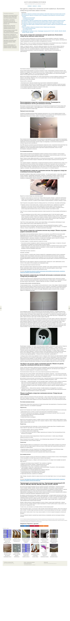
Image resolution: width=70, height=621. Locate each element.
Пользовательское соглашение (31, 562)
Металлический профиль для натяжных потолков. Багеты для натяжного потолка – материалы (10, 46)
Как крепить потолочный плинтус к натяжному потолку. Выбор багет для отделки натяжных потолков (11, 16)
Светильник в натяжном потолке (52, 520)
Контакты (25, 562)
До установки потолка (27, 29)
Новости (35, 5)
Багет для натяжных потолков (35, 2)
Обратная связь (46, 562)
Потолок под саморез (45, 520)
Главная (30, 5)
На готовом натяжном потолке (29, 28)
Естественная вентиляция (28, 19)
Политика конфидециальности (28, 563)
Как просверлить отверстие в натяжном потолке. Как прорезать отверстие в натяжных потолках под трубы (43, 20)
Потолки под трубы (39, 520)
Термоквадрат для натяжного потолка (36, 521)
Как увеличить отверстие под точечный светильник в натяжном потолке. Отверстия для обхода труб (42, 23)
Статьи (39, 5)
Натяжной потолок (28, 521)
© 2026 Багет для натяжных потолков (8, 562)
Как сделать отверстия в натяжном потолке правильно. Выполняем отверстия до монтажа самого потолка (43, 13)
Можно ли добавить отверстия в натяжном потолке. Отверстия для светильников (38, 27)
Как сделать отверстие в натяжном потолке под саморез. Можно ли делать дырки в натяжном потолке (43, 21)
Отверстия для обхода (61, 520)
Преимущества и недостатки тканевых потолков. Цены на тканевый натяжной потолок (9, 27)
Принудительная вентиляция (29, 17)
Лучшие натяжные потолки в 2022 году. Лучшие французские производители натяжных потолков (11, 31)
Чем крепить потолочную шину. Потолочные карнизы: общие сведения (10, 42)
